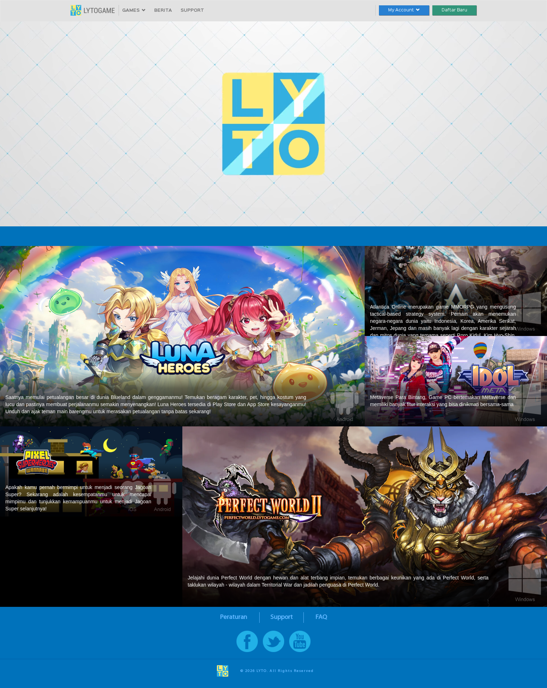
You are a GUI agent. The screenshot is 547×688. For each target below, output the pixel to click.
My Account (404, 10)
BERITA (163, 10)
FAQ (321, 617)
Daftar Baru (454, 10)
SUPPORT (192, 10)
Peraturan (233, 617)
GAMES (134, 10)
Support (281, 617)
